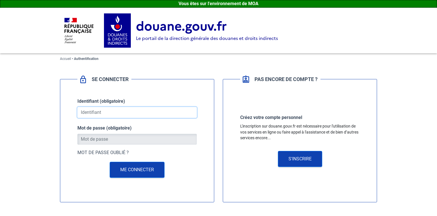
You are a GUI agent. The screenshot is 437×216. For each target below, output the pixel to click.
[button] (300, 159)
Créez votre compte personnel (271, 117)
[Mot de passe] (137, 139)
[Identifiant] (137, 112)
